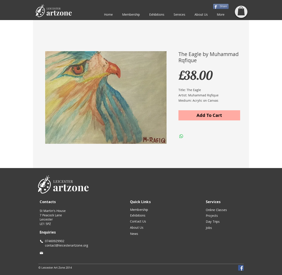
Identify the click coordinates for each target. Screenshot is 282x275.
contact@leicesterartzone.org (64, 245)
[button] (241, 11)
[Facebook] (241, 268)
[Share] (221, 6)
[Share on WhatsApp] (181, 136)
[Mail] (41, 253)
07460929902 (54, 241)
